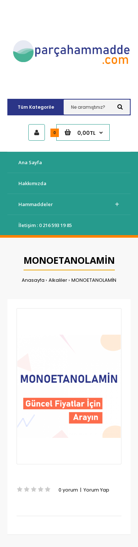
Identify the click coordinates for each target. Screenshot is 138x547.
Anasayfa (33, 280)
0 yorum (68, 489)
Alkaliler (58, 280)
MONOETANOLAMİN (93, 280)
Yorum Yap (96, 489)
